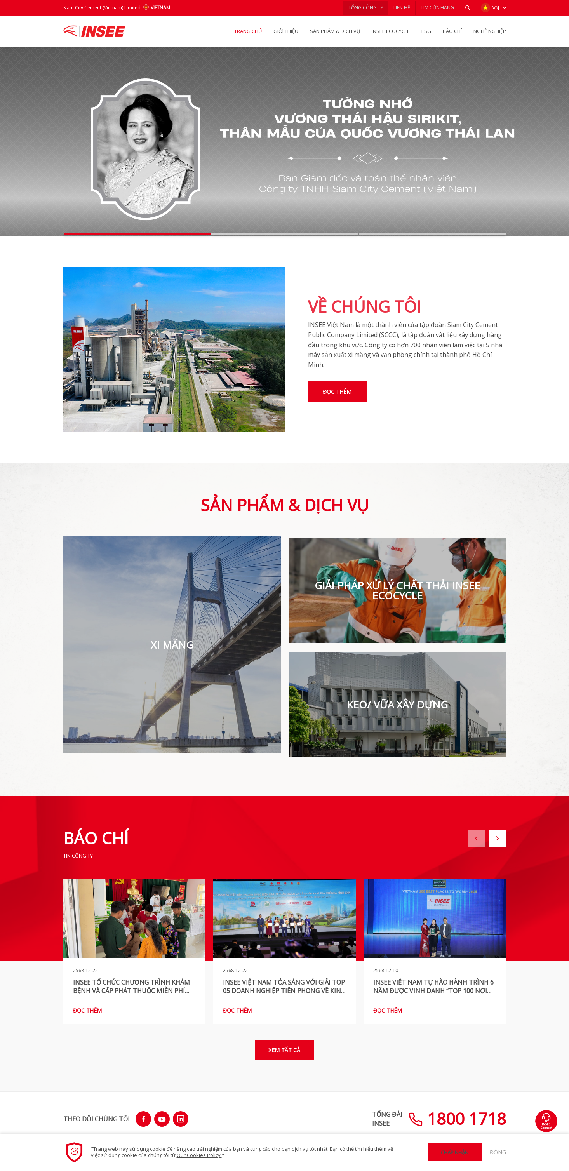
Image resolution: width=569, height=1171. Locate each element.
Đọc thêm (339, 391)
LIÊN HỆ (398, 7)
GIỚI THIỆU (285, 31)
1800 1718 (457, 1116)
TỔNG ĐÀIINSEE (387, 1116)
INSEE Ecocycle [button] (391, 31)
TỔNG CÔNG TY (360, 7)
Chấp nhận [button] (454, 1152)
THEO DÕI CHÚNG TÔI (96, 1116)
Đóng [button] (498, 1152)
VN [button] (490, 7)
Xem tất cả (285, 1047)
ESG (426, 31)
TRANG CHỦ (248, 31)
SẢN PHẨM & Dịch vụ (335, 31)
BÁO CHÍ (452, 31)
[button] (467, 8)
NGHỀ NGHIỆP (489, 31)
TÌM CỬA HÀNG (435, 7)
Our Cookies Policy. (199, 1155)
